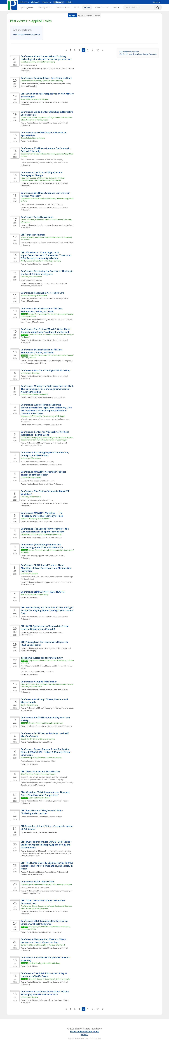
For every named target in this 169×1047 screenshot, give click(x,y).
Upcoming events (27, 7)
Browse (87, 7)
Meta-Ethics (43, 464)
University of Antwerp (29, 573)
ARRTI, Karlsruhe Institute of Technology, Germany (41, 261)
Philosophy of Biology (35, 872)
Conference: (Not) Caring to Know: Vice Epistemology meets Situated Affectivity (42, 546)
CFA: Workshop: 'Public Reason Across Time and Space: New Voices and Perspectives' (45, 794)
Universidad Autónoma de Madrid (34, 394)
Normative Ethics (45, 84)
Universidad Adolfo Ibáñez (39, 798)
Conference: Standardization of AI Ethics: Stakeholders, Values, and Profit (42, 310)
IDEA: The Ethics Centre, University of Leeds (38, 774)
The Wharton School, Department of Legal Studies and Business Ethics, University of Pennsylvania (46, 118)
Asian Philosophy (34, 424)
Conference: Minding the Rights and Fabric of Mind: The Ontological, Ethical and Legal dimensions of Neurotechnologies (47, 389)
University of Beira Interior (31, 276)
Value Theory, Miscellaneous (32, 322)
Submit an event (101, 7)
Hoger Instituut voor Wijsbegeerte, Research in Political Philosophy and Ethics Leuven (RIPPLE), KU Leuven (43, 179)
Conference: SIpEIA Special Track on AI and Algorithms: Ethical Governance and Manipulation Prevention (46, 568)
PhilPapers (24, 2)
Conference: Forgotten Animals (37, 217)
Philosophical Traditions (36, 225)
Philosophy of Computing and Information (43, 319)
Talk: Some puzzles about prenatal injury (42, 657)
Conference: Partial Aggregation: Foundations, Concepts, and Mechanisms (45, 454)
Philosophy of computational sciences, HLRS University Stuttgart (46, 884)
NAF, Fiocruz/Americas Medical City (34, 594)
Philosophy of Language (36, 68)
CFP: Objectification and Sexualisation (40, 771)
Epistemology (32, 555)
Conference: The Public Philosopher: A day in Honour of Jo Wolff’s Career (44, 975)
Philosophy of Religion (30, 853)
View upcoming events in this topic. (27, 34)
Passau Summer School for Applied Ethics (38, 761)
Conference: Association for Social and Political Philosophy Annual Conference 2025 (45, 993)
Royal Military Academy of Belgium (34, 99)
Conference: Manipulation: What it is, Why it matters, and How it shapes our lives (44, 941)
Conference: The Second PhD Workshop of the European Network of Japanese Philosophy (45, 530)
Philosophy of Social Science (38, 648)
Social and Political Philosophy (51, 298)
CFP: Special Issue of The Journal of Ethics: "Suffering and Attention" (42, 812)
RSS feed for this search (129, 51)
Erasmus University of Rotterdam (34, 295)
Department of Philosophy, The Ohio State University (42, 80)
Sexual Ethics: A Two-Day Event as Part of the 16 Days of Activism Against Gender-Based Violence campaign (44, 778)
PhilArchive (47, 2)
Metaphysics (32, 397)
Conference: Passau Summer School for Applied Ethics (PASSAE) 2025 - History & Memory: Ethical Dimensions (46, 752)
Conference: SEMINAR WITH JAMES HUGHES (43, 591)
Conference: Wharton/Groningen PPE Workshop (45, 370)
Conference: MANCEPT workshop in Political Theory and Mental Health (43, 473)
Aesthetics (45, 424)
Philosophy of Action (46, 851)
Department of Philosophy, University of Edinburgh (41, 534)
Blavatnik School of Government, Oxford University (49, 979)
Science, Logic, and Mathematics (52, 853)
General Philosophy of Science (39, 361)
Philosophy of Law (46, 801)
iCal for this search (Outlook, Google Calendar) (137, 54)
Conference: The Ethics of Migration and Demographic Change (42, 174)
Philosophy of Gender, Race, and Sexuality (56, 782)
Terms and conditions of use (84, 1031)
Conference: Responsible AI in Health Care (42, 292)
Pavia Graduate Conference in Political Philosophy (42, 159)
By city (97, 15)
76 (98, 50)
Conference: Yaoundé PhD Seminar (39, 681)
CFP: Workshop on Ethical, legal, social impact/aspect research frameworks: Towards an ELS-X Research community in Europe (46, 255)
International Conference (31, 280)
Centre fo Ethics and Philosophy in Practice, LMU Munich (43, 945)
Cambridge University (29, 705)
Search (76, 7)
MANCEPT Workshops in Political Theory (37, 461)
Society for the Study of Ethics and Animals (38, 739)
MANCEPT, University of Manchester (35, 518)
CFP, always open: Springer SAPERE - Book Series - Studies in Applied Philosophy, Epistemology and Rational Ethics (46, 844)
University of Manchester (31, 458)
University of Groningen (30, 373)
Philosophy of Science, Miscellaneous (58, 708)
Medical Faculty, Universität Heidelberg (44, 963)
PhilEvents (58, 2)
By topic (72, 15)
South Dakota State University (33, 138)
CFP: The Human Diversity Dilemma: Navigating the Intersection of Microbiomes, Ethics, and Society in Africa (47, 865)
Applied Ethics (52, 68)
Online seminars (62, 7)
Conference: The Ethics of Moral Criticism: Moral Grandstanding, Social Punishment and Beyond (46, 330)
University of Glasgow (29, 997)
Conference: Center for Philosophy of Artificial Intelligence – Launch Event (45, 433)
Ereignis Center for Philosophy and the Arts (46, 723)
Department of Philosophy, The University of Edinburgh (43, 416)
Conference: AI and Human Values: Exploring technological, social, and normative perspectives (46, 58)
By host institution (85, 15)
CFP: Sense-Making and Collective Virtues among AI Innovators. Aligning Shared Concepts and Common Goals (47, 610)
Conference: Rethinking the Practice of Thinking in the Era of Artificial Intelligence (47, 272)
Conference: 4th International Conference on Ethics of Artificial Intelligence (44, 922)
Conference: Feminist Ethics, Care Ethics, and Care (46, 78)
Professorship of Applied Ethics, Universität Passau (41, 757)
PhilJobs (69, 2)
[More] (116, 7)
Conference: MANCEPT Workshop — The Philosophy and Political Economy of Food (42, 514)
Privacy (84, 1034)
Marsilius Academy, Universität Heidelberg (38, 62)
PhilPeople (35, 2)
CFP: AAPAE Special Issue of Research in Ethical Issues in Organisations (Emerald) (45, 628)
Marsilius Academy (29, 65)
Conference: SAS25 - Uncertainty (38, 881)
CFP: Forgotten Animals (33, 234)
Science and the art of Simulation (35, 887)
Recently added (45, 7)
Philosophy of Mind (34, 283)
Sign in (156, 2)
